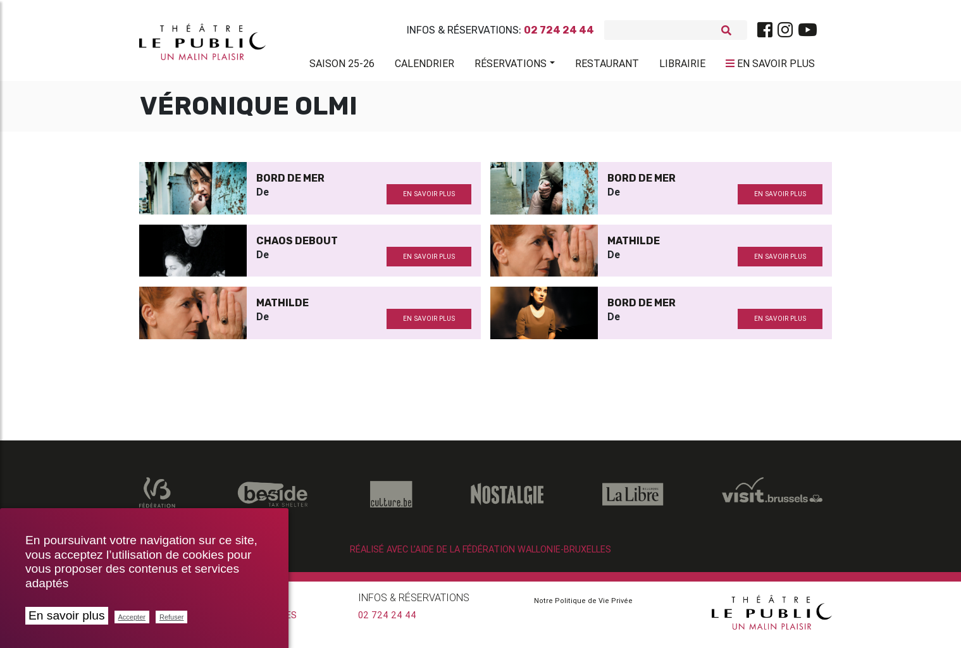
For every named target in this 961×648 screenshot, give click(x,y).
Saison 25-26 (342, 65)
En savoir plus (66, 615)
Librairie (682, 65)
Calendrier (424, 65)
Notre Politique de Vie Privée (583, 605)
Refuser (171, 617)
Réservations (510, 65)
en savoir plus (429, 199)
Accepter (132, 617)
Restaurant (607, 65)
